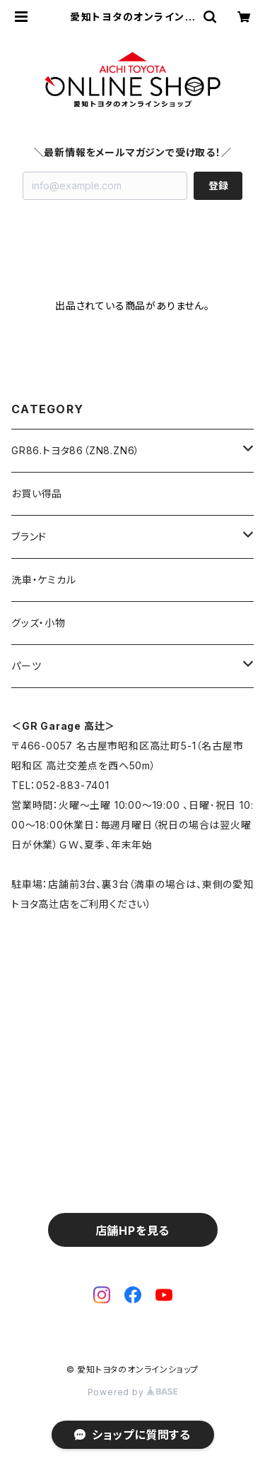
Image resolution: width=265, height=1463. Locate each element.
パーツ (26, 666)
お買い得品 (36, 493)
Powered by (133, 1392)
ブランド (29, 537)
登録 (218, 185)
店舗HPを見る (132, 1231)
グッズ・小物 (38, 623)
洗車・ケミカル (43, 580)
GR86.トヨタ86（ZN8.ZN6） (75, 450)
